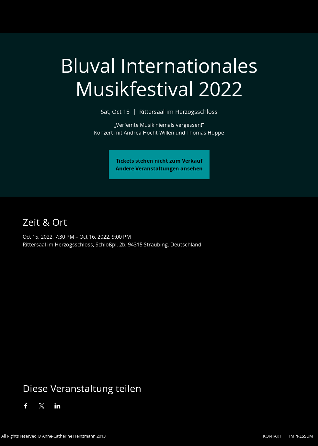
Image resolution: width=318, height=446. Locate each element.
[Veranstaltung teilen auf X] (42, 405)
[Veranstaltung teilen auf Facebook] (26, 405)
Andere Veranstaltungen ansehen (159, 168)
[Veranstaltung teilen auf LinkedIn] (57, 405)
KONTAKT (272, 436)
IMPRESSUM (301, 436)
